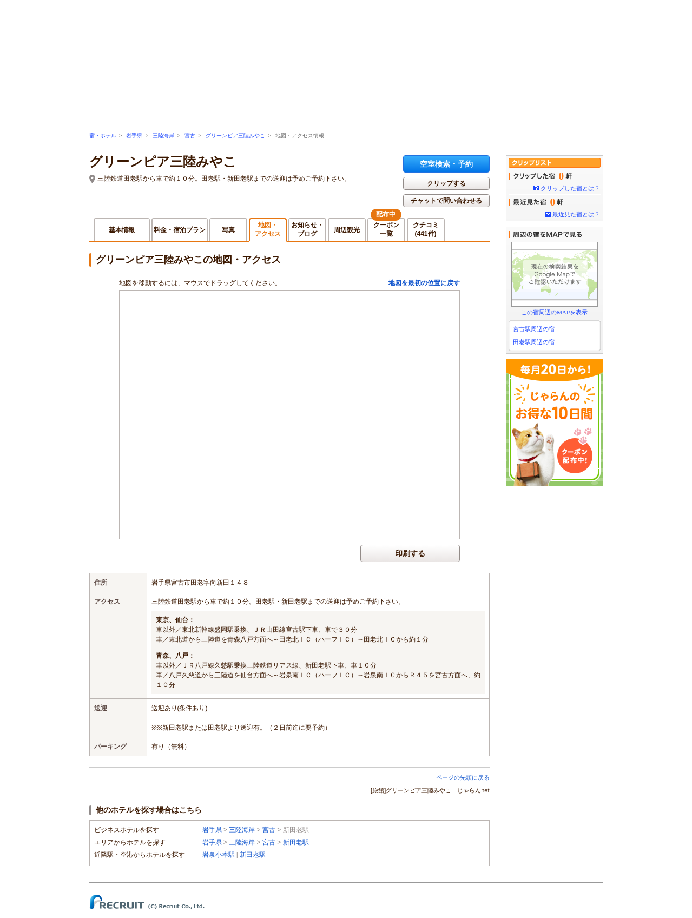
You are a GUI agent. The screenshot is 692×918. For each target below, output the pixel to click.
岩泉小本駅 (218, 854)
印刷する (410, 553)
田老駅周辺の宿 (534, 342)
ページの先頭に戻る (463, 777)
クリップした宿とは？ (570, 188)
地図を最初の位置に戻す (424, 283)
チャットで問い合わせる (446, 200)
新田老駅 (296, 842)
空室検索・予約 (446, 164)
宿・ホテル (102, 135)
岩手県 (134, 135)
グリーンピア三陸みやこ (235, 135)
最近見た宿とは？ (576, 214)
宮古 (189, 135)
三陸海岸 (163, 135)
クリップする (446, 183)
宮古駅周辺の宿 (534, 329)
